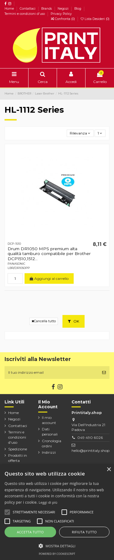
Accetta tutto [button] (30, 532)
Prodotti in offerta (17, 458)
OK (73, 321)
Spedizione (17, 449)
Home (10, 9)
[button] (57, 546)
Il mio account (49, 420)
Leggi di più (48, 502)
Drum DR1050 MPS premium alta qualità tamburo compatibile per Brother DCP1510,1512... (49, 253)
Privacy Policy (61, 14)
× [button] (108, 469)
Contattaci (28, 9)
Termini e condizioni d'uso (25, 14)
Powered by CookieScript (57, 554)
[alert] (57, 512)
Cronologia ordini (51, 443)
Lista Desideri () (95, 19)
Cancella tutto (44, 321)
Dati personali (50, 431)
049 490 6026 (90, 437)
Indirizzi (49, 452)
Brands (47, 9)
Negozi (63, 9)
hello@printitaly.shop (90, 450)
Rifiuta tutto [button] (84, 532)
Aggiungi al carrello (49, 278)
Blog (78, 9)
